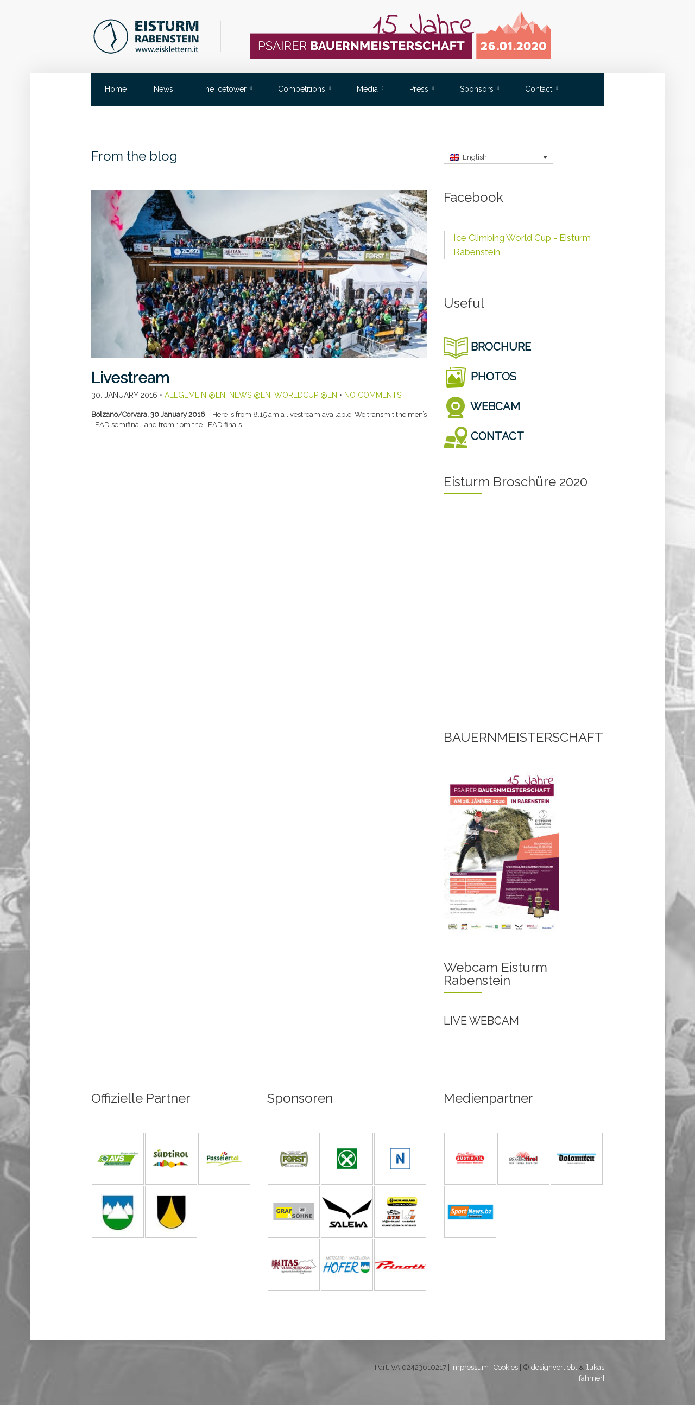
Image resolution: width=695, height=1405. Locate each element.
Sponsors (477, 89)
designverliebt (554, 1367)
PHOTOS (480, 376)
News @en (249, 395)
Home (116, 89)
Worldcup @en (305, 395)
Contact (538, 89)
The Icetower (223, 89)
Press (418, 89)
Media (367, 89)
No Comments (372, 395)
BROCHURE (487, 346)
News (163, 89)
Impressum (470, 1367)
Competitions (301, 89)
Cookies (506, 1367)
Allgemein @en (195, 395)
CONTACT (484, 436)
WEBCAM (482, 406)
